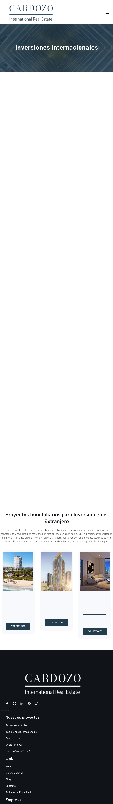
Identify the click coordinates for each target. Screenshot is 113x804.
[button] (107, 12)
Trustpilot (5, 640)
